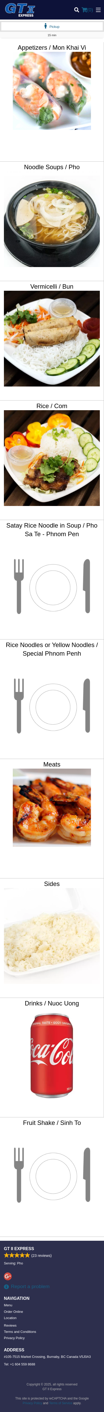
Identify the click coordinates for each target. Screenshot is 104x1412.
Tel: (19, 1364)
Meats (51, 764)
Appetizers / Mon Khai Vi (52, 47)
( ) (87, 10)
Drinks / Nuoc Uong (52, 1003)
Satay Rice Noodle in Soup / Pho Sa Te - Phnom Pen (51, 530)
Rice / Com (52, 405)
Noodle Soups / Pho (51, 166)
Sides (52, 883)
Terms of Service (60, 1403)
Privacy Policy (14, 1338)
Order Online (13, 1312)
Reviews (10, 1325)
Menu (8, 1305)
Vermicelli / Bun (51, 286)
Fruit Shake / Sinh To (52, 1122)
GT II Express (19, 1248)
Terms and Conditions (20, 1332)
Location (10, 1318)
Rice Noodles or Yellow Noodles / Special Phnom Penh (52, 649)
